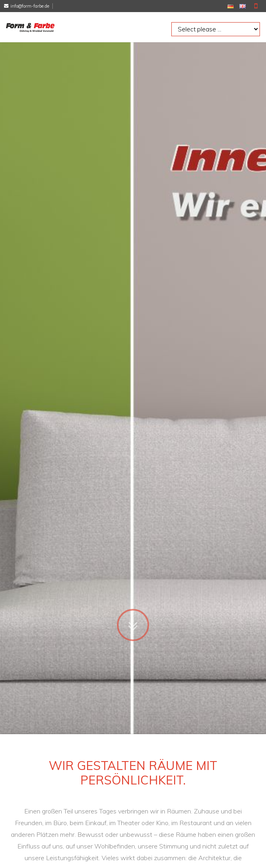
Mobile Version (256, 6)
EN (242, 6)
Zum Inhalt (133, 535)
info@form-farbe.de (29, 6)
